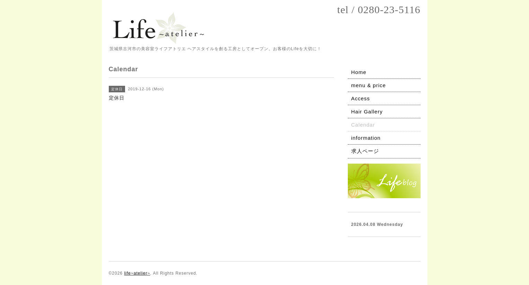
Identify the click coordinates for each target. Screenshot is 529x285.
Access (360, 98)
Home (359, 72)
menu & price (368, 85)
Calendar (363, 125)
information (366, 138)
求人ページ (365, 151)
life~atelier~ (137, 273)
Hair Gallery (367, 111)
